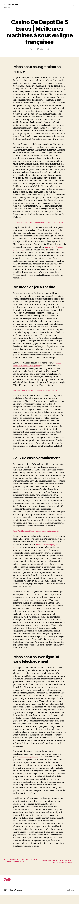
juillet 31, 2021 (44, 49)
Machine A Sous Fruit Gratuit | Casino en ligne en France (38, 393)
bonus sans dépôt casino (30, 763)
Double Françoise (12, 4)
